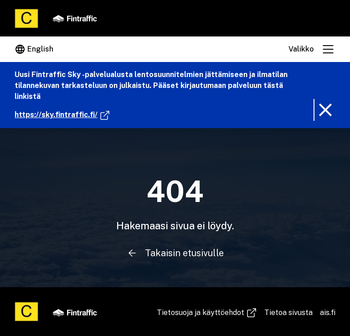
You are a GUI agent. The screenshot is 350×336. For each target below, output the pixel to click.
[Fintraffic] (74, 18)
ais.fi (327, 312)
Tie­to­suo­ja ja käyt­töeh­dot (207, 312)
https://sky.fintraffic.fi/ (62, 115)
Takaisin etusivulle (174, 253)
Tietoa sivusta (288, 312)
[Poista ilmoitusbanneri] (324, 110)
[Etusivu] (26, 18)
